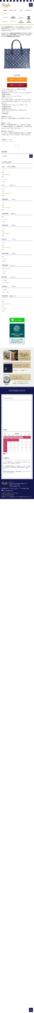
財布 (3, 172)
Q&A (21, 10)
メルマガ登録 (23, 488)
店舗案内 (5, 10)
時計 (3, 177)
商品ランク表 (13, 10)
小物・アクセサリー (6, 174)
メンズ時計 (4, 280)
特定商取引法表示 (5, 488)
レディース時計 (5, 282)
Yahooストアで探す (17, 79)
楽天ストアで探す (17, 85)
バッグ (3, 170)
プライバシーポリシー (14, 488)
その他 (3, 181)
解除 (28, 488)
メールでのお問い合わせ (7, 490)
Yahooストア (29, 10)
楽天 (5, 13)
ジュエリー (4, 179)
